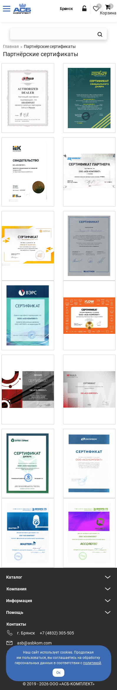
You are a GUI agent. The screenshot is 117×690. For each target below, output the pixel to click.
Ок (58, 673)
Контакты (16, 624)
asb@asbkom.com (34, 643)
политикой (92, 663)
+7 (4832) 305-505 (57, 633)
